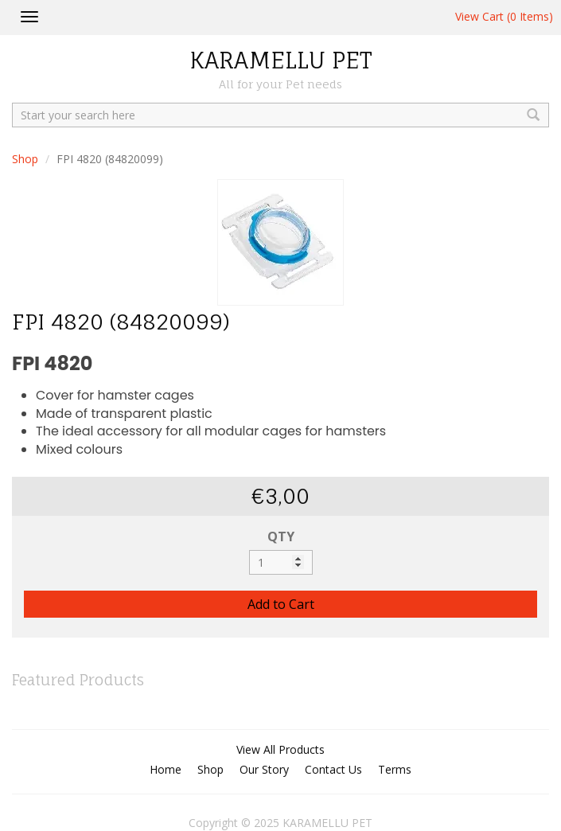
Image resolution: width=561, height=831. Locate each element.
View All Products (280, 749)
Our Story (264, 769)
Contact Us (333, 769)
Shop (25, 158)
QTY (280, 536)
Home (165, 769)
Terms (394, 769)
